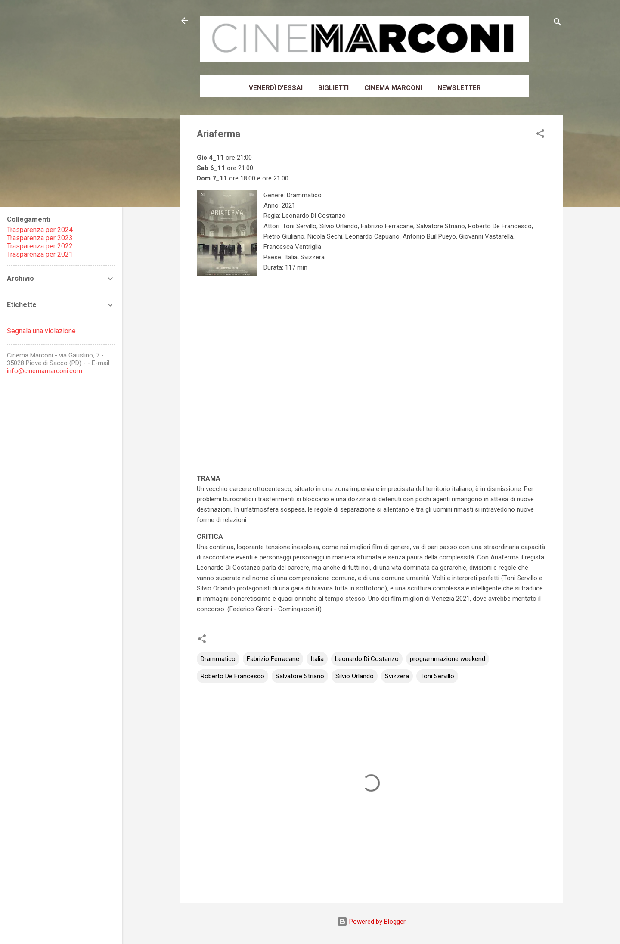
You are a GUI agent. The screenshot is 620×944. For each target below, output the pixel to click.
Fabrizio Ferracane (273, 659)
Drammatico (218, 659)
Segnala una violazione (41, 331)
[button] (540, 135)
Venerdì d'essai (276, 88)
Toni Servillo (437, 676)
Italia (317, 659)
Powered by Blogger (371, 921)
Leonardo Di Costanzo (367, 659)
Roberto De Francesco (232, 676)
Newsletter (459, 88)
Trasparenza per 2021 (40, 254)
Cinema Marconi (393, 88)
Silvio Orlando (354, 676)
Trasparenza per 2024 (40, 230)
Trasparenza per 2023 (40, 238)
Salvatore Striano (300, 676)
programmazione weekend (447, 659)
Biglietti (333, 88)
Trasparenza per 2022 (40, 246)
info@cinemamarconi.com (44, 371)
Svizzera (397, 676)
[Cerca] (557, 23)
